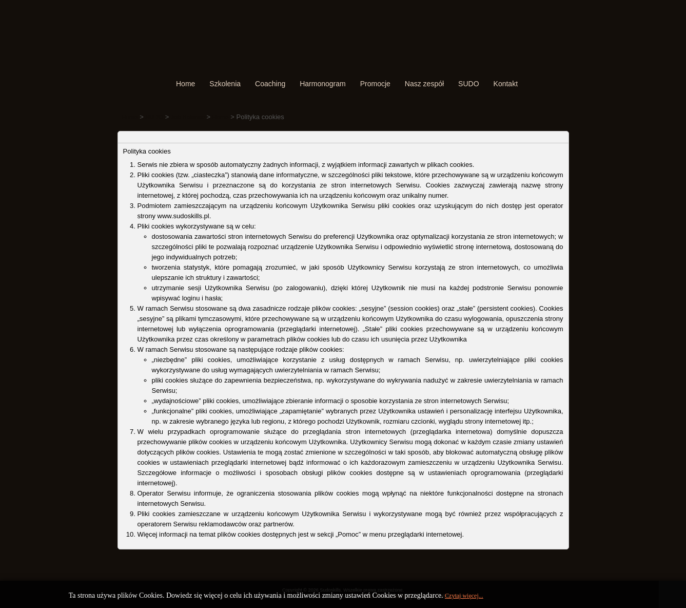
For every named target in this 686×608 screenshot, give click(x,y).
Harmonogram (322, 84)
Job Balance (188, 117)
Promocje (375, 84)
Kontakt (506, 84)
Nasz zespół (424, 84)
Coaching (270, 84)
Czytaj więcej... (464, 595)
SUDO (468, 84)
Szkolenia (225, 84)
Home (185, 84)
